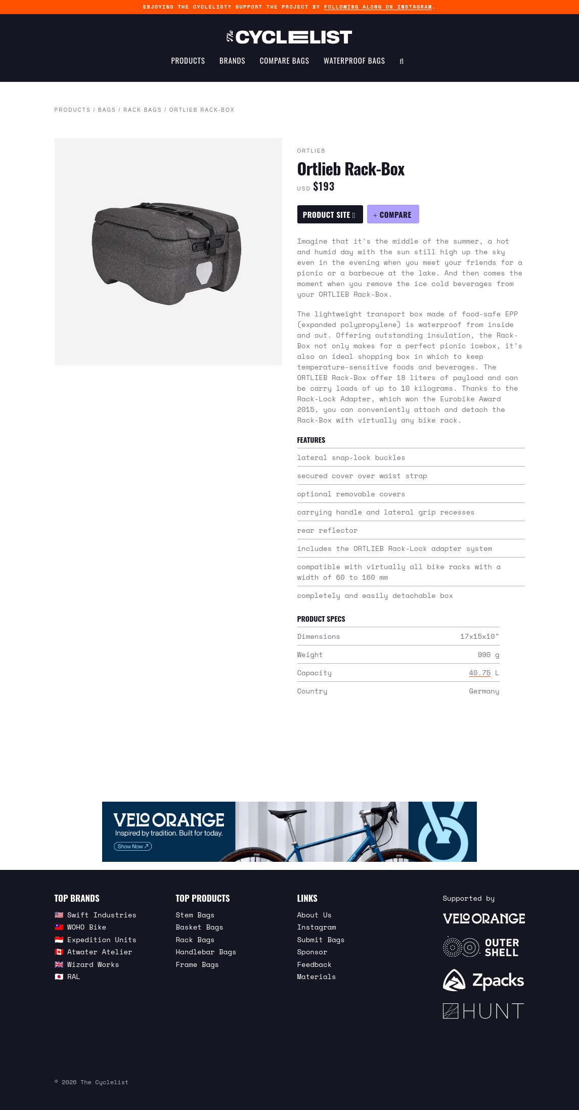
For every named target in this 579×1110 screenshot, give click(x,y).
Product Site (329, 214)
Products (188, 63)
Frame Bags (197, 964)
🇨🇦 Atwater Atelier (93, 951)
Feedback (314, 964)
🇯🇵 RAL (67, 976)
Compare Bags (284, 63)
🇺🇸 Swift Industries (96, 914)
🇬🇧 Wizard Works (87, 964)
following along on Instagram (378, 7)
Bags (107, 110)
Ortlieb (311, 151)
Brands (232, 63)
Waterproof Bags (354, 63)
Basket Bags (200, 926)
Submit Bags (321, 939)
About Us (314, 914)
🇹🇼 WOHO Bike (81, 926)
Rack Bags (142, 110)
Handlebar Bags (206, 951)
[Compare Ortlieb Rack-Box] (393, 214)
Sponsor (312, 951)
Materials (316, 976)
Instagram (316, 926)
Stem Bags (195, 914)
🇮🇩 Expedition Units (96, 939)
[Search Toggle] (401, 63)
